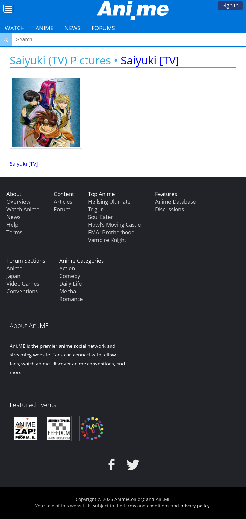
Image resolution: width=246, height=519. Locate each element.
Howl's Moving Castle (114, 224)
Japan (13, 276)
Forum (62, 209)
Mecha (67, 291)
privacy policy (194, 506)
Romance (71, 299)
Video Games (22, 283)
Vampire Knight (107, 240)
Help (12, 224)
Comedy (69, 276)
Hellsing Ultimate (109, 201)
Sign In (230, 5)
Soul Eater (100, 217)
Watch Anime (23, 209)
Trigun (96, 209)
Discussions (169, 209)
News (72, 28)
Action (67, 268)
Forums (103, 28)
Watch (15, 28)
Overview (18, 201)
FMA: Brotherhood (111, 232)
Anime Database (175, 201)
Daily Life (70, 283)
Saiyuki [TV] (150, 60)
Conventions (22, 291)
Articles (63, 201)
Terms (14, 232)
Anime (44, 28)
